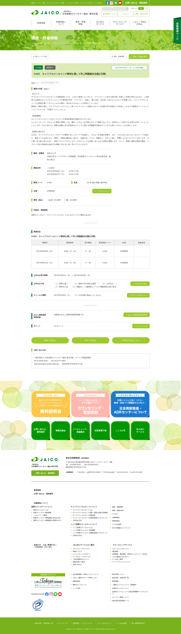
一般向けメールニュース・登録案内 (124, 584)
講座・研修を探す (141, 14)
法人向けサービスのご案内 (83, 544)
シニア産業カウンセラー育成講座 (84, 529)
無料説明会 (116, 520)
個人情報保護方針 (138, 622)
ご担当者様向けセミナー (81, 558)
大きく (147, 8)
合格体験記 (116, 516)
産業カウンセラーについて (41, 506)
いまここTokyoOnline (139, 23)
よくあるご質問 (117, 558)
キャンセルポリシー (104, 622)
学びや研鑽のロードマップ (121, 527)
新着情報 (41, 23)
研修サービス (77, 550)
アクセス (125, 14)
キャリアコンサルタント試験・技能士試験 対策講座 (90, 512)
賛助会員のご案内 (79, 561)
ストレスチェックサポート (82, 553)
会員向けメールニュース (120, 587)
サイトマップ (63, 622)
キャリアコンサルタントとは (82, 509)
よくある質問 (116, 523)
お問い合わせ (77, 563)
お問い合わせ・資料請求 (136, 3)
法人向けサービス (100, 23)
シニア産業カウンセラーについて (84, 523)
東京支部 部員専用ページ (120, 600)
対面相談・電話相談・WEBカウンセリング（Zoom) (129, 553)
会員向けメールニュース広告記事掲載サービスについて (130, 592)
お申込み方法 (77, 519)
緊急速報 (115, 580)
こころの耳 (76, 587)
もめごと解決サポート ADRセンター (85, 577)
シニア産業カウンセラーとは (82, 527)
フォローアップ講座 (40, 514)
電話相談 (115, 550)
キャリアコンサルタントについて (84, 506)
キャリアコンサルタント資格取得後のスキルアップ (90, 517)
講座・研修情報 (81, 23)
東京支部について (109, 14)
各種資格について (61, 23)
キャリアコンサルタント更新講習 (84, 514)
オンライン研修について (120, 596)
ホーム (33, 43)
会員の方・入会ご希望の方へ (45, 545)
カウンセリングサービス (120, 23)
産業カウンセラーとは (40, 509)
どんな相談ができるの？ (120, 556)
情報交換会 (76, 580)
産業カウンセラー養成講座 (42, 512)
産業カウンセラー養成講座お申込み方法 (46, 517)
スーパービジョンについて (121, 561)
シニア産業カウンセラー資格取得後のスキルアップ (90, 532)
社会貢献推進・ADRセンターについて (85, 573)
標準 (141, 8)
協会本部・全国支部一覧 (120, 577)
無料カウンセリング (79, 584)
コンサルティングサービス (82, 556)
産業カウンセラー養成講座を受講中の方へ (47, 519)
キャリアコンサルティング (52, 82)
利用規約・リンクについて (82, 622)
